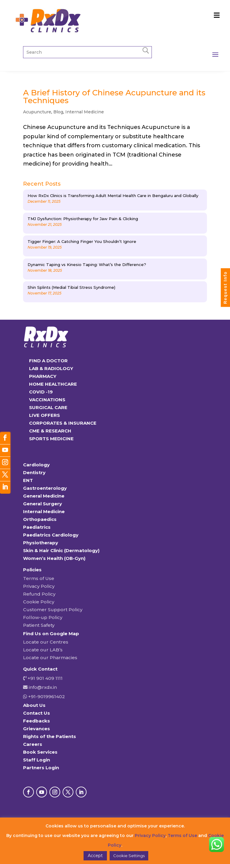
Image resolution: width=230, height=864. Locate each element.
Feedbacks (36, 721)
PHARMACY (42, 376)
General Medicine (43, 496)
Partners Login (41, 767)
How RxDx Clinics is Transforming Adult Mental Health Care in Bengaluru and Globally (113, 195)
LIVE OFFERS (44, 415)
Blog (58, 112)
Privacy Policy (39, 586)
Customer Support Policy (52, 609)
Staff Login (36, 760)
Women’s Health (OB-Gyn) (54, 558)
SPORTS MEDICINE (51, 438)
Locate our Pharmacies (50, 657)
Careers (32, 744)
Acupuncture (37, 112)
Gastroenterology (45, 488)
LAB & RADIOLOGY (51, 368)
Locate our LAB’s (43, 650)
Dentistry (34, 472)
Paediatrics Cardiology (50, 535)
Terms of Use (38, 578)
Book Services (40, 752)
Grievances (36, 728)
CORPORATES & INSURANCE (62, 423)
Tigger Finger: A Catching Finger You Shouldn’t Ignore (82, 241)
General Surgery (42, 504)
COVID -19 (41, 392)
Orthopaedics (40, 519)
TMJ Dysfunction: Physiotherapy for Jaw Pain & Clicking (83, 218)
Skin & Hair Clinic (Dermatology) (61, 550)
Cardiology (36, 465)
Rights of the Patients (49, 736)
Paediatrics (37, 527)
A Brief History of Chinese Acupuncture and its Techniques (114, 96)
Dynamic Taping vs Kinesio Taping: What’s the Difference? (87, 264)
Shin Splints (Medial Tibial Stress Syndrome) (71, 287)
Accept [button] (95, 855)
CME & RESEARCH (50, 431)
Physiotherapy (40, 543)
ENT (28, 480)
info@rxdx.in (43, 687)
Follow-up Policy (42, 617)
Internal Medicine (84, 112)
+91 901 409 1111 (44, 678)
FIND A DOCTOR (48, 360)
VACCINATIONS (47, 399)
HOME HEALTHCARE (53, 384)
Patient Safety (39, 625)
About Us (34, 705)
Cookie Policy (38, 602)
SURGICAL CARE (48, 407)
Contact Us (36, 713)
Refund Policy (39, 594)
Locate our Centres (45, 642)
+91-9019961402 (46, 696)
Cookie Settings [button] (129, 855)
